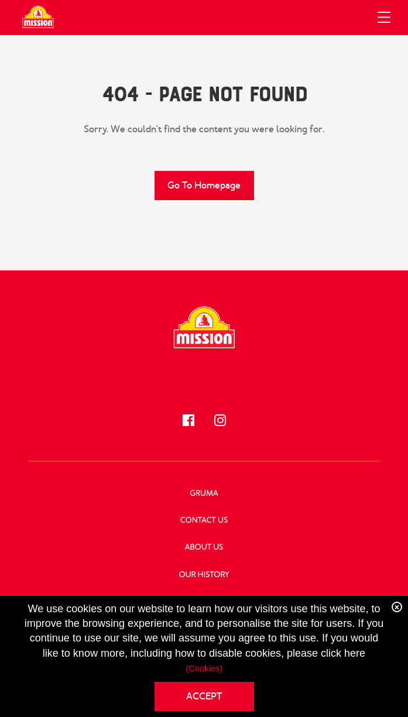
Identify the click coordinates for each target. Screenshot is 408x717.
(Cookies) (204, 669)
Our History (204, 575)
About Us (204, 548)
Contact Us (204, 521)
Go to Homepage (204, 185)
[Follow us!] (188, 420)
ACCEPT (204, 696)
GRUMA (204, 494)
